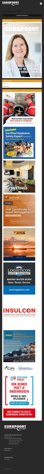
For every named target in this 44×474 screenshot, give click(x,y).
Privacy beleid (7, 469)
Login (4, 83)
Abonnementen (6, 86)
